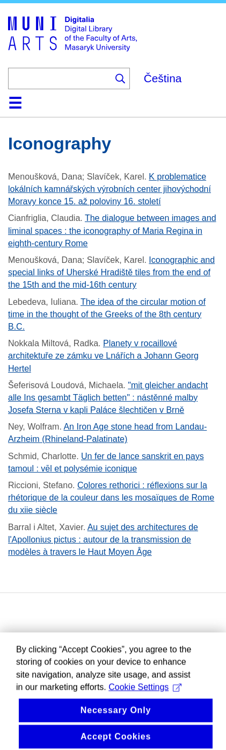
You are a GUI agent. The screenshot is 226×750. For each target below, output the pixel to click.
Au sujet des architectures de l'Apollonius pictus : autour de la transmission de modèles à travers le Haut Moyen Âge (103, 539)
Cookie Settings (144, 696)
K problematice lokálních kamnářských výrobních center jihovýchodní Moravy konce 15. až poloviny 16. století (109, 189)
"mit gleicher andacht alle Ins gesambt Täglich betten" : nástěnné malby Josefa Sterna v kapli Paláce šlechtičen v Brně (108, 398)
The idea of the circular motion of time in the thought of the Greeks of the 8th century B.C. (107, 314)
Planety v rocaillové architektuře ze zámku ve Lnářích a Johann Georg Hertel (103, 356)
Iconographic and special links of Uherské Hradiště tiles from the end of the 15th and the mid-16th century (111, 272)
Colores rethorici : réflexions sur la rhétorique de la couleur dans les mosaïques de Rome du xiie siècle (111, 498)
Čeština (163, 78)
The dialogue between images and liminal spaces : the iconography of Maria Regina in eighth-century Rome (112, 230)
